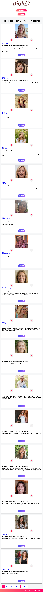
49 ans (8, 218)
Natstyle (3, 182)
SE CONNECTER (21, 14)
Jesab (3, 252)
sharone (3, 112)
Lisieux (3, 183)
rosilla (3, 498)
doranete (3, 357)
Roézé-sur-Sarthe (5, 288)
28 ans (6, 113)
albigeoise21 (4, 147)
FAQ (26, 590)
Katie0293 (4, 322)
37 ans (7, 499)
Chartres (3, 499)
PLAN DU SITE (34, 590)
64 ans (6, 323)
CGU (29, 590)
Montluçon (4, 78)
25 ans (7, 534)
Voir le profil (21, 55)
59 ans (6, 183)
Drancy (3, 323)
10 (26, 586)
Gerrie (3, 217)
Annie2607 (4, 42)
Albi (2, 148)
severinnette (4, 427)
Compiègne (4, 218)
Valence (3, 43)
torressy (3, 77)
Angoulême (4, 429)
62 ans (8, 429)
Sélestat (3, 464)
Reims (3, 113)
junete (3, 568)
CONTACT (40, 590)
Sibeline (3, 533)
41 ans (8, 78)
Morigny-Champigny (6, 394)
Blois (3, 358)
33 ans (5, 358)
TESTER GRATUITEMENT (21, 10)
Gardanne (4, 569)
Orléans (3, 534)
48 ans (12, 394)
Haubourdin (4, 253)
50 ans (8, 253)
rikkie (3, 463)
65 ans (7, 43)
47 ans (8, 569)
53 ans (7, 464)
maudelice (4, 287)
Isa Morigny (4, 392)
